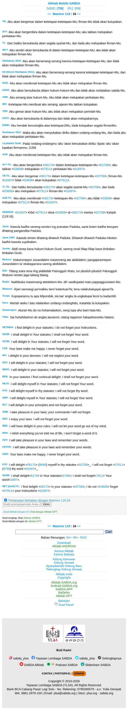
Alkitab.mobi (64, 574)
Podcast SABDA (62, 665)
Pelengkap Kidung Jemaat (64, 569)
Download (64, 542)
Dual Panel (63, 604)
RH (75, 537)
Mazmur (58, 14)
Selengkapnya (109, 658)
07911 (46, 169)
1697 (14, 479)
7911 (99, 475)
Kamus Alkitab (64, 551)
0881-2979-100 (31, 693)
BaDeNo (64, 592)
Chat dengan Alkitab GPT (43, 511)
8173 (34, 475)
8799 (6, 468)
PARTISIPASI (62, 673)
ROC (83, 537)
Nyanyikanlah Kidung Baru (64, 566)
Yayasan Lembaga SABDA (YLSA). (50, 685)
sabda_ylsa (18, 658)
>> (79, 14)
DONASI (79, 673)
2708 (66, 475)
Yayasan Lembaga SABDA (51, 658)
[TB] (60, 8)
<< (49, 14)
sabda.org (106, 693)
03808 (18, 169)
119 (68, 14)
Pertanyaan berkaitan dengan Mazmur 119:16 (39, 500)
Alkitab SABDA (32, 518)
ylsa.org (91, 693)
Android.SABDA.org (64, 585)
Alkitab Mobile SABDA (64, 3)
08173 (49, 165)
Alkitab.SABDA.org (64, 582)
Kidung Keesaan (64, 559)
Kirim (46, 504)
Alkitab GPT (34, 521)
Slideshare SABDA (96, 665)
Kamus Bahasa (64, 554)
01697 (79, 169)
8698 (42, 464)
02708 (104, 165)
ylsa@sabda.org (64, 693)
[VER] (51, 8)
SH (68, 537)
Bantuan (64, 600)
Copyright (64, 577)
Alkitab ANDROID (64, 546)
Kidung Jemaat (64, 562)
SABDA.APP (64, 589)
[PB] (77, 8)
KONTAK (47, 673)
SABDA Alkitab (32, 665)
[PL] (70, 8)
